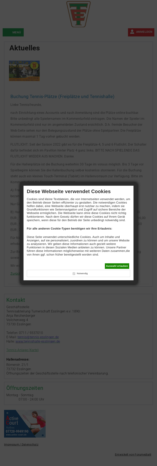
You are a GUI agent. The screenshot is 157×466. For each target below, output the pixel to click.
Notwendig (82, 273)
